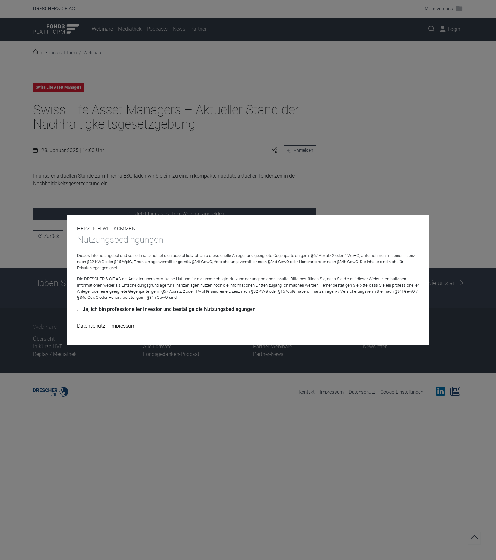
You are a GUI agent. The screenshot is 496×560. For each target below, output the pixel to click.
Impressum (122, 326)
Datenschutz (91, 326)
